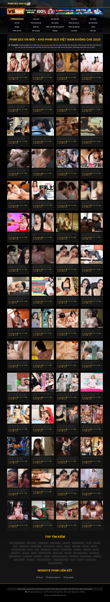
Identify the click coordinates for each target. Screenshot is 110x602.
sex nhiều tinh (30, 560)
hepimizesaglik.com (36, 593)
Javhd (93, 27)
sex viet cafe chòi (45, 550)
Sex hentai (55, 23)
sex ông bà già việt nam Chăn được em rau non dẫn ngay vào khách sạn (91, 234)
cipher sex (47, 557)
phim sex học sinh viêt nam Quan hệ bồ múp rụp (91, 266)
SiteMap (82, 593)
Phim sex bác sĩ (74, 23)
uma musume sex (43, 543)
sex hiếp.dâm (66, 543)
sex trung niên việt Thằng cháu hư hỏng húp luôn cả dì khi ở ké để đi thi (42, 362)
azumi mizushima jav (14, 557)
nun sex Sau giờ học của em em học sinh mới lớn (66, 522)
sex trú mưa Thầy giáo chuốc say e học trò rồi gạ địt (91, 138)
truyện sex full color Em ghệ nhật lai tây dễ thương (66, 202)
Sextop (55, 31)
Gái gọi (17, 27)
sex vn (40, 578)
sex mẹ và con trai (92, 560)
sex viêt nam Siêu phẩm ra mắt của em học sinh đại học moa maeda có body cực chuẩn (66, 426)
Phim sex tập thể (73, 27)
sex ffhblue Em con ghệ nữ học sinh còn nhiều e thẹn (91, 330)
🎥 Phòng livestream (17, 19)
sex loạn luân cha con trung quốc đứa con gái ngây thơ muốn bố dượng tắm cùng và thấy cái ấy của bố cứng (18, 362)
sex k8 (36, 550)
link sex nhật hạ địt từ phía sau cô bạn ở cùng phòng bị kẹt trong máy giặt (91, 298)
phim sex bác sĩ (14, 553)
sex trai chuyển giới (86, 557)
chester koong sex (55, 543)
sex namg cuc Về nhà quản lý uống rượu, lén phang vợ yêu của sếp (42, 522)
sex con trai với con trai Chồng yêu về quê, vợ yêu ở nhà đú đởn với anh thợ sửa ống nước (91, 426)
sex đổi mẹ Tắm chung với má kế (42, 490)
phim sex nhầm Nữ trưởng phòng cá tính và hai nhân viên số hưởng (67, 490)
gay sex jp (96, 550)
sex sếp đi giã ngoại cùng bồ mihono (17, 330)
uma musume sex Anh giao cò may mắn (42, 171)
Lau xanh (74, 31)
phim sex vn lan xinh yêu (17, 550)
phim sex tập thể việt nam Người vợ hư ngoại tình (91, 522)
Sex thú (17, 23)
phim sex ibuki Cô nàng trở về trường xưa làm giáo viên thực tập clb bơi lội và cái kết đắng (18, 266)
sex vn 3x (29, 550)
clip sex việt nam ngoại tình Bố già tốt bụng (17, 202)
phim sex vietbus (57, 553)
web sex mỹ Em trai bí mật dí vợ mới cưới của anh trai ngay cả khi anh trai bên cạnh (66, 107)
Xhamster (74, 19)
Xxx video (93, 19)
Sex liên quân (93, 23)
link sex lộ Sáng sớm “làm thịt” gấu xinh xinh (17, 234)
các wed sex (25, 553)
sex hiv (14, 546)
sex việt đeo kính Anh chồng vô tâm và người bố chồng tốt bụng (42, 458)
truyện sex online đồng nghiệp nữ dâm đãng (17, 522)
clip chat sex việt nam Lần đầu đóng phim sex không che (17, 74)
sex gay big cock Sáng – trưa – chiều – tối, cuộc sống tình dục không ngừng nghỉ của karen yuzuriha (42, 138)
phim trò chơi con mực (44, 553)
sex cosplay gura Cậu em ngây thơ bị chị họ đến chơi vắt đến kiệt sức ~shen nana (17, 394)
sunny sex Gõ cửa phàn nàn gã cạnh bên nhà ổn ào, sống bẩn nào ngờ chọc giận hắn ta (42, 107)
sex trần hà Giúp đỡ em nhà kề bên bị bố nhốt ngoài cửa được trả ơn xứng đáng (42, 266)
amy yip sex (98, 543)
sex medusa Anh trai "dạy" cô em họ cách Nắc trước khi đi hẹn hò (67, 458)
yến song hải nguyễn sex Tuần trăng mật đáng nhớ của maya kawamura (66, 330)
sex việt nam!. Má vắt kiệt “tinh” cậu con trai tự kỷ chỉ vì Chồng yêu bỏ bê (91, 171)
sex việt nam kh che (48, 546)
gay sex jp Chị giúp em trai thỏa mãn (42, 234)
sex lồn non (56, 550)
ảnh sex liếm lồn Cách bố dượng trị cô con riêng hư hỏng (66, 234)
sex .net (73, 560)
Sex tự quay (36, 31)
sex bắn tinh (13, 77)
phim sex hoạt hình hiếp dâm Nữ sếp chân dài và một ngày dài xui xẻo (18, 490)
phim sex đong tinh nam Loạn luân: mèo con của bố (90, 394)
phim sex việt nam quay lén (16, 543)
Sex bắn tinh (55, 19)
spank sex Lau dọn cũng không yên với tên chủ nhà (91, 74)
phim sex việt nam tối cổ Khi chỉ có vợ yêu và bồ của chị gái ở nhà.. (42, 74)
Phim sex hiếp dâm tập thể (55, 27)
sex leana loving (26, 557)
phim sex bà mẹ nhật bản (81, 553)
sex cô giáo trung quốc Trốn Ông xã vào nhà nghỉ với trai (42, 298)
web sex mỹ (68, 553)
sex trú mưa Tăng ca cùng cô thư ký (91, 458)
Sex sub (93, 31)
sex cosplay (68, 578)
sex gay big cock (94, 553)
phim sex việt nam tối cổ (55, 564)
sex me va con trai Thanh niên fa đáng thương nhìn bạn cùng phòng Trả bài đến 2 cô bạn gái (91, 202)
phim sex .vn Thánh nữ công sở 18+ (91, 490)
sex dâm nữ (81, 560)
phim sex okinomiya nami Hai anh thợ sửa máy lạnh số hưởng (66, 138)
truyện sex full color (18, 560)
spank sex (95, 546)
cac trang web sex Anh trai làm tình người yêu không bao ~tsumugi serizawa (66, 266)
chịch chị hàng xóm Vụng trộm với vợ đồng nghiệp (91, 362)
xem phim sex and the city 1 (61, 560)
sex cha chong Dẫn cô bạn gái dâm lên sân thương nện (17, 298)
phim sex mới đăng (35, 546)
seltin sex (59, 546)
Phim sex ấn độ (36, 23)
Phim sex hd (17, 31)
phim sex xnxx (37, 557)
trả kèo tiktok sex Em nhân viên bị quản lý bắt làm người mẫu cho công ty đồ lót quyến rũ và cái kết (91, 107)
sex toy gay (67, 546)
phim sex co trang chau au (44, 560)
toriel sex (89, 543)
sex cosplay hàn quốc (78, 543)
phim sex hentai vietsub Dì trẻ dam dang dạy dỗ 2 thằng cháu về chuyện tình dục (42, 426)
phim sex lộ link (74, 557)
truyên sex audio (23, 546)
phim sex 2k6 (87, 550)
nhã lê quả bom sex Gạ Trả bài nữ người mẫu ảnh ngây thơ (42, 330)
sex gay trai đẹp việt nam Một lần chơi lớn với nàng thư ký (67, 394)
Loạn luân (36, 19)
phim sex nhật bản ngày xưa (59, 557)
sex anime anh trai (66, 550)
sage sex (33, 553)
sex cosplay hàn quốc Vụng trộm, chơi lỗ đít (67, 74)
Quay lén (36, 27)
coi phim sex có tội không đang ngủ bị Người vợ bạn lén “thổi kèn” (18, 171)
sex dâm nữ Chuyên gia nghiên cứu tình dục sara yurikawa (18, 107)
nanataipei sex (98, 557)
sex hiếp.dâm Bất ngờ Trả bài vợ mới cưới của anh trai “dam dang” (42, 202)
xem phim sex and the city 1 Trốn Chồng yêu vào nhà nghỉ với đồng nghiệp (66, 171)
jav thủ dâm (86, 546)
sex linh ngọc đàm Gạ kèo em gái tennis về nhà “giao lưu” (67, 362)
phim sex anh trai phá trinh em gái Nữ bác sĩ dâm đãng (17, 458)
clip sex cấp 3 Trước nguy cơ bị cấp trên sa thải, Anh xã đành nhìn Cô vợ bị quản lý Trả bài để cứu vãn (18, 138)
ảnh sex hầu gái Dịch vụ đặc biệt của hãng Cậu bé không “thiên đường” (66, 298)
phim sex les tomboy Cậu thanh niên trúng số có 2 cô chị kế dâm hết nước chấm (18, 426)
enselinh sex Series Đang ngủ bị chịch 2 (42, 394)
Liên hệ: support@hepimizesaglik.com (55, 596)
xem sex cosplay (30, 543)
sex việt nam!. (77, 550)
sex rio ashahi (77, 546)
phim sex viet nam (53, 578)
